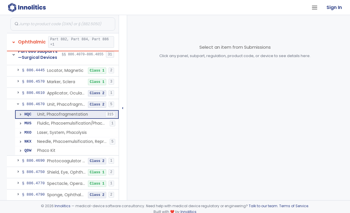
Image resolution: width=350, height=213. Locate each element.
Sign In (334, 7)
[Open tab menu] (315, 7)
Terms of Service (293, 205)
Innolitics (63, 205)
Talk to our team (263, 205)
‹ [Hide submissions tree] (123, 107)
